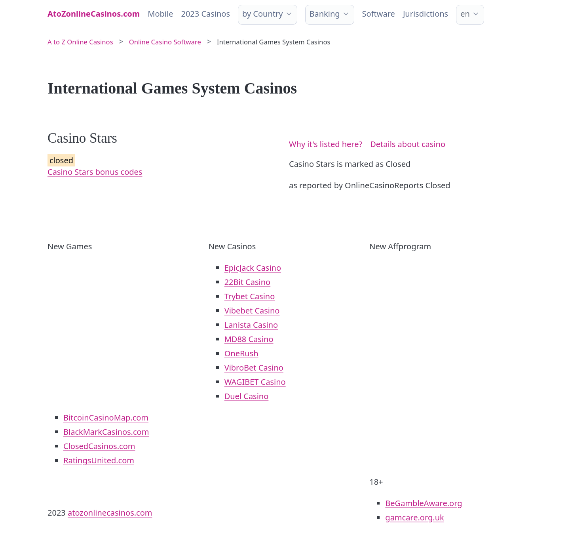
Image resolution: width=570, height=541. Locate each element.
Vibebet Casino (252, 310)
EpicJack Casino (252, 267)
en (465, 13)
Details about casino (407, 144)
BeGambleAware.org (423, 503)
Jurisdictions (425, 13)
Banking (325, 13)
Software (378, 13)
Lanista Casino (251, 324)
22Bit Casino (247, 282)
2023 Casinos (205, 13)
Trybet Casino (249, 296)
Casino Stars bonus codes (95, 171)
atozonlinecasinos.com (110, 512)
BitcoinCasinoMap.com (105, 417)
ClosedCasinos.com (99, 446)
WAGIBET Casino (255, 382)
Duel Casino (246, 396)
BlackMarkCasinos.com (106, 431)
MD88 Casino (249, 339)
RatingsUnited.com (98, 460)
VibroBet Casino (253, 367)
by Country (262, 13)
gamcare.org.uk (414, 517)
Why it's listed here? (325, 144)
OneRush (241, 353)
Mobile (160, 13)
